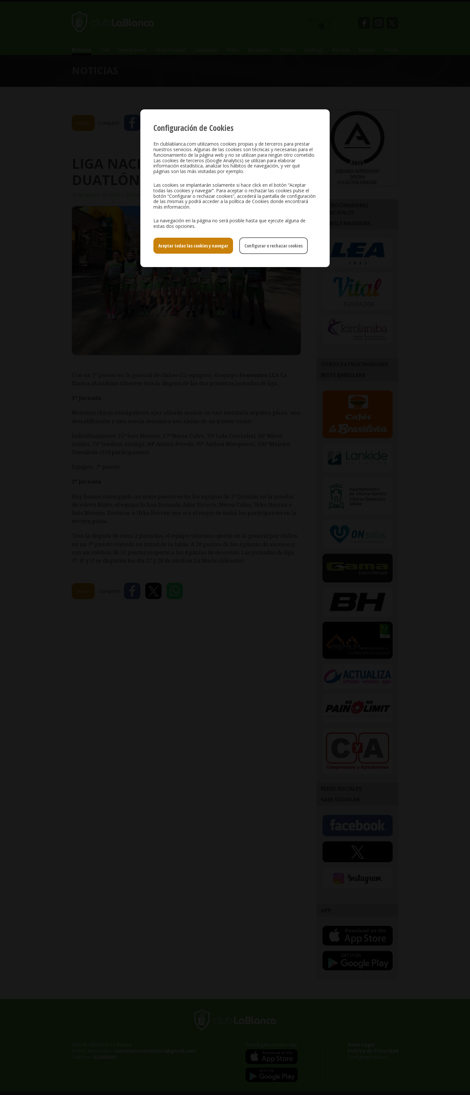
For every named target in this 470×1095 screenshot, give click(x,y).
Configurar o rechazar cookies (273, 246)
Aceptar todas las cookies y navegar (193, 246)
